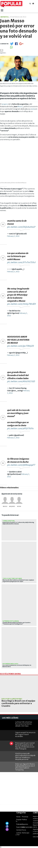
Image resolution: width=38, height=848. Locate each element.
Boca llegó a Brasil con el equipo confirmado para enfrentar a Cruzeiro (18, 703)
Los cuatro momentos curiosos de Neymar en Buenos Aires (17, 665)
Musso (20, 106)
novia (33, 109)
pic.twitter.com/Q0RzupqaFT (21, 465)
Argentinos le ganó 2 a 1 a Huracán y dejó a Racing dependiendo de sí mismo (18, 523)
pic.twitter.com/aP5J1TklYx (20, 428)
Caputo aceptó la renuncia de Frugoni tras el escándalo (25, 734)
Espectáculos (20, 827)
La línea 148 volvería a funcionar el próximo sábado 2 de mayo (23, 724)
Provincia (25, 817)
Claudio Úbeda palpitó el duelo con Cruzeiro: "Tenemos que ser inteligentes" (17, 623)
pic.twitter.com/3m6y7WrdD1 (21, 304)
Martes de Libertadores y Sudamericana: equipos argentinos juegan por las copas (18, 580)
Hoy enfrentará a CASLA (10, 663)
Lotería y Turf (18, 834)
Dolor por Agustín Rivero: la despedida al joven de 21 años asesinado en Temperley (25, 767)
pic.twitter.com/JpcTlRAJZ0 (20, 346)
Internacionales (27, 827)
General (18, 830)
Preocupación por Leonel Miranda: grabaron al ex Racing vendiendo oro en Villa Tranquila (25, 746)
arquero (5, 104)
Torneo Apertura (9, 521)
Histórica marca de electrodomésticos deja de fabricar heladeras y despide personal (25, 756)
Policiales (19, 824)
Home (18, 817)
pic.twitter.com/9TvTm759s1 (21, 262)
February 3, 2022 (13, 236)
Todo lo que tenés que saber (12, 578)
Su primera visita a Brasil (11, 621)
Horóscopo (25, 833)
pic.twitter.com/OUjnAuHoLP (21, 227)
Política (24, 819)
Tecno (24, 830)
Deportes (25, 824)
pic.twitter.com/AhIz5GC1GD (21, 381)
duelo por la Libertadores (12, 699)
